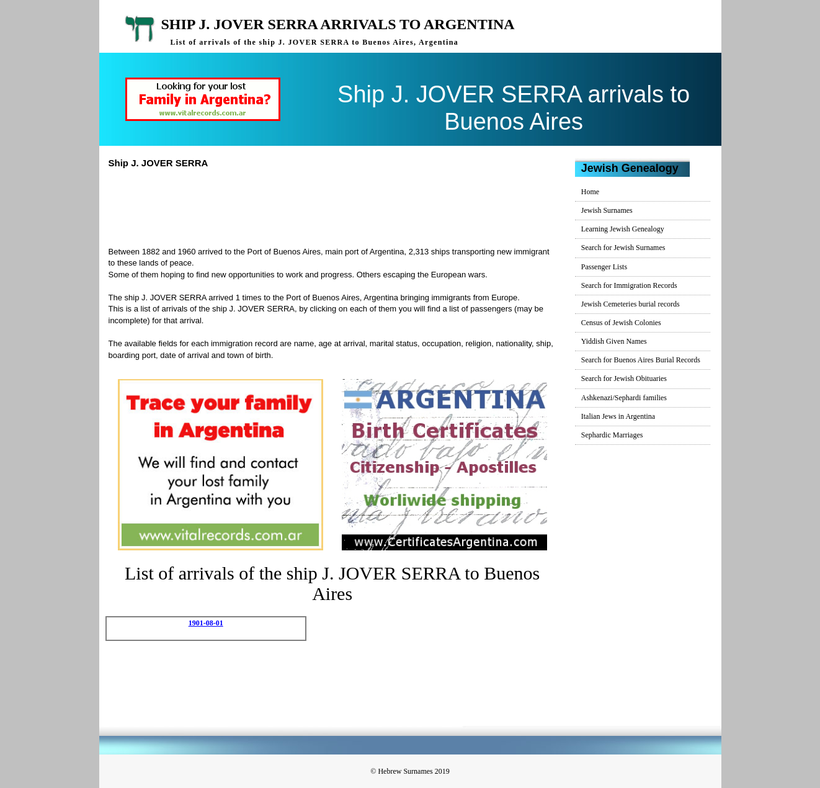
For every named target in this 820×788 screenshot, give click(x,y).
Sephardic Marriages (612, 435)
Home (590, 191)
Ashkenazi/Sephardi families (624, 397)
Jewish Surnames (607, 210)
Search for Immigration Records (629, 285)
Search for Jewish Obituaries (624, 378)
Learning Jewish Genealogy (622, 229)
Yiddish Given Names (614, 341)
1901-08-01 (206, 623)
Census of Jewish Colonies (621, 322)
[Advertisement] (337, 206)
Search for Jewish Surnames (623, 247)
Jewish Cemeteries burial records (630, 304)
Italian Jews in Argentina (618, 416)
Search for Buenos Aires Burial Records (640, 360)
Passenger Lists (604, 266)
